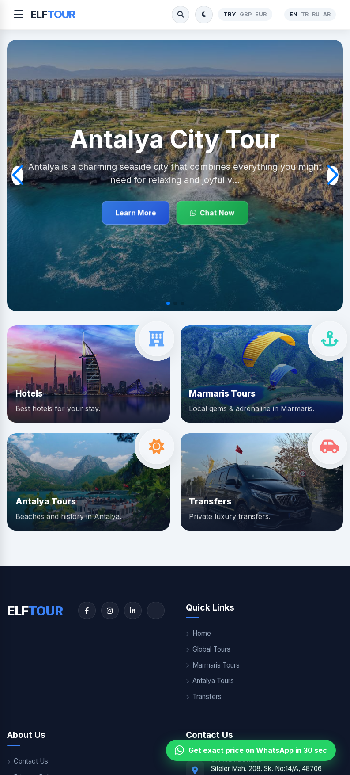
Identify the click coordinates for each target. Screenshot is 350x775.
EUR (261, 14)
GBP (246, 14)
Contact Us (27, 761)
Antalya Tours (210, 680)
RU (316, 14)
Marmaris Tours (213, 665)
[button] (168, 303)
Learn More (135, 213)
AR (327, 14)
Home (198, 633)
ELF (52, 14)
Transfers (204, 696)
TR (305, 14)
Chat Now (212, 213)
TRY (229, 14)
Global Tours (208, 649)
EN (293, 14)
